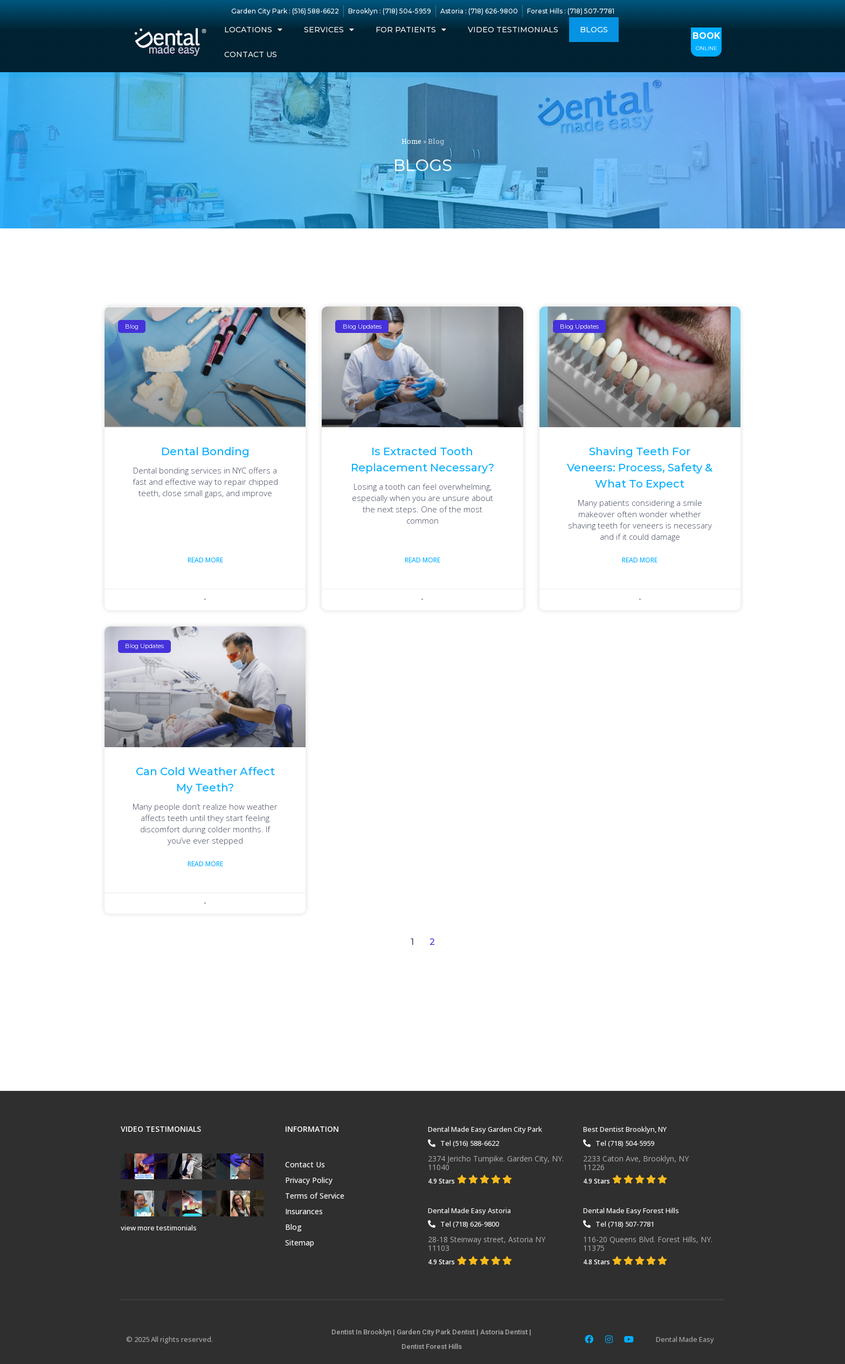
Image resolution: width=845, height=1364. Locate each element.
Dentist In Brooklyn (361, 1332)
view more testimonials (159, 1228)
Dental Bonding (205, 451)
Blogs (594, 29)
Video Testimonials (513, 29)
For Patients (411, 29)
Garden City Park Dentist (436, 1332)
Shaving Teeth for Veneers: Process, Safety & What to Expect (639, 467)
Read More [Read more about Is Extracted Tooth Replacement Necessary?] (422, 560)
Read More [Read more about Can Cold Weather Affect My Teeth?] (205, 864)
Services (329, 29)
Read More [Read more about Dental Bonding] (205, 560)
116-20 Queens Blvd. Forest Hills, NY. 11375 (647, 1243)
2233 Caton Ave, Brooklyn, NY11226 (636, 1162)
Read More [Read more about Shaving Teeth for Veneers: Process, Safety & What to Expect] (639, 560)
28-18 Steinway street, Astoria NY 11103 (486, 1243)
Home (411, 141)
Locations (253, 29)
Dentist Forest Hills (431, 1346)
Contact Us (250, 54)
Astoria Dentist (504, 1332)
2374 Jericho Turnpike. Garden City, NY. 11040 (496, 1162)
